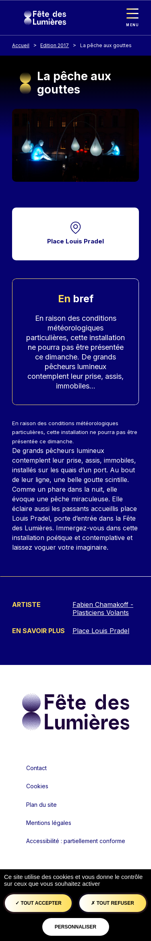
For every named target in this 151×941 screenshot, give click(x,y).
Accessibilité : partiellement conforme (75, 840)
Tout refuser (112, 903)
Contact (36, 767)
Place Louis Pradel (75, 241)
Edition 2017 (54, 45)
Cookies (37, 786)
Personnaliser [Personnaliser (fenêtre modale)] (75, 927)
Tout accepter (38, 903)
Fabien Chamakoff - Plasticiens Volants (102, 608)
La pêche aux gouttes (106, 45)
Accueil (20, 45)
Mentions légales (48, 822)
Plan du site (41, 804)
